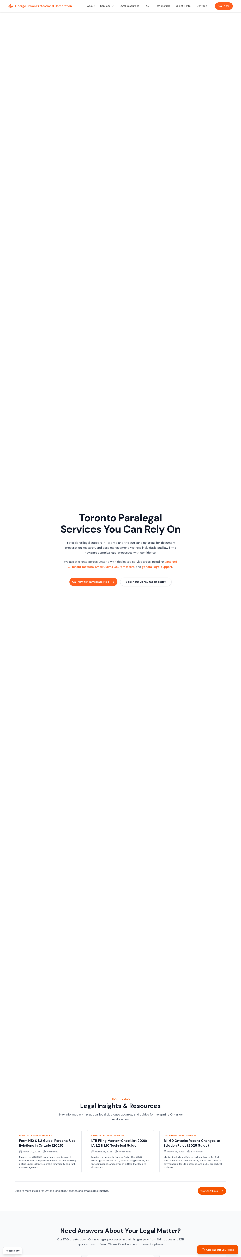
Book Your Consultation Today (146, 582)
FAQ (147, 6)
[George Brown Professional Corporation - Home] (40, 6)
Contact (202, 6)
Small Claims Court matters (114, 567)
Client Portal (183, 6)
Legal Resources (129, 6)
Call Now (223, 6)
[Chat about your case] (217, 1249)
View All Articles (211, 1190)
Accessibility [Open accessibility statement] (13, 1250)
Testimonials (162, 6)
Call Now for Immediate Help (93, 582)
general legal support (157, 567)
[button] (107, 6)
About (91, 6)
